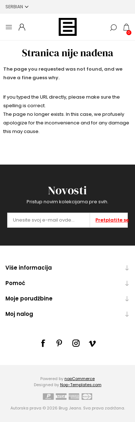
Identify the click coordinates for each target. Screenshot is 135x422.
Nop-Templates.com (81, 385)
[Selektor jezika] (16, 6)
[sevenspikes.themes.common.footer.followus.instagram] (76, 343)
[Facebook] (43, 343)
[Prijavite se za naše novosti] (49, 220)
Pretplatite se (111, 220)
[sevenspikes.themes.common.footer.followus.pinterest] (59, 343)
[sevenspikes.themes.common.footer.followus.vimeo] (92, 343)
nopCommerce (79, 378)
